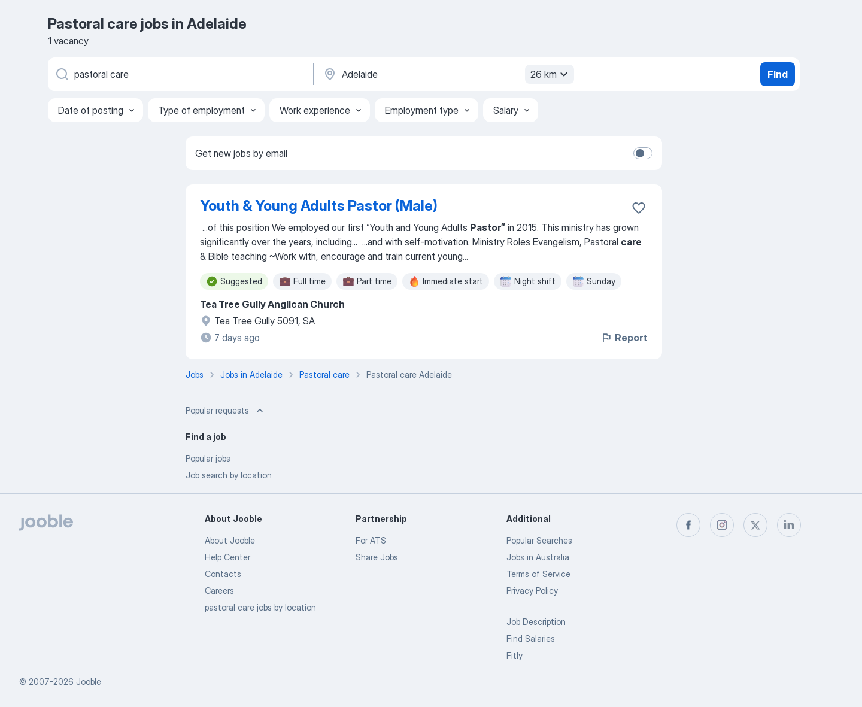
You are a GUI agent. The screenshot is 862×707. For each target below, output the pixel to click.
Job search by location (229, 475)
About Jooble (230, 540)
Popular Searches (539, 540)
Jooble (88, 681)
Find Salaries (530, 638)
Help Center (227, 557)
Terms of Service (538, 574)
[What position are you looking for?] (179, 74)
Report (623, 338)
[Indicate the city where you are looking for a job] (447, 74)
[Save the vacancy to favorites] (638, 207)
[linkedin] (789, 525)
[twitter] (755, 525)
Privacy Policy (532, 590)
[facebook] (688, 525)
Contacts (223, 574)
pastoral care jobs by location (260, 607)
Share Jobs (377, 557)
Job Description (536, 622)
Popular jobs (208, 458)
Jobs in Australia (537, 557)
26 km (550, 74)
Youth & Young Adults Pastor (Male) (319, 205)
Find (777, 74)
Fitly (514, 655)
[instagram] (722, 525)
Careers (219, 590)
